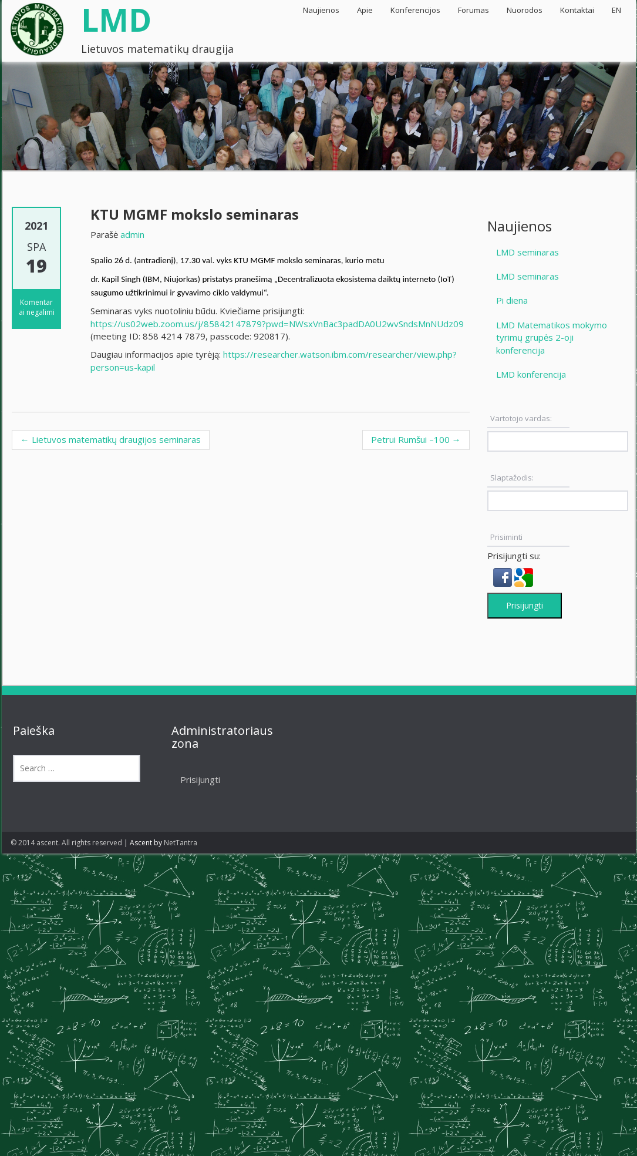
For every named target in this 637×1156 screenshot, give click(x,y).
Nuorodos (524, 10)
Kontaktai (577, 10)
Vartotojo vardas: (521, 418)
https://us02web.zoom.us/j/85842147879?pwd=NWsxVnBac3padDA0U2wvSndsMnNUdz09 (277, 324)
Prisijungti (524, 605)
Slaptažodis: (512, 477)
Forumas (473, 10)
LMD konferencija (531, 374)
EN (616, 10)
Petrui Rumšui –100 (416, 439)
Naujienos (321, 10)
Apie (365, 10)
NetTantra (180, 843)
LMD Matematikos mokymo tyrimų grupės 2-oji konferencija (551, 337)
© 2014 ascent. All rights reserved (66, 843)
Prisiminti (506, 537)
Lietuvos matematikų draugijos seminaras (111, 439)
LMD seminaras (527, 252)
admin (132, 234)
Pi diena (512, 300)
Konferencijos (415, 10)
